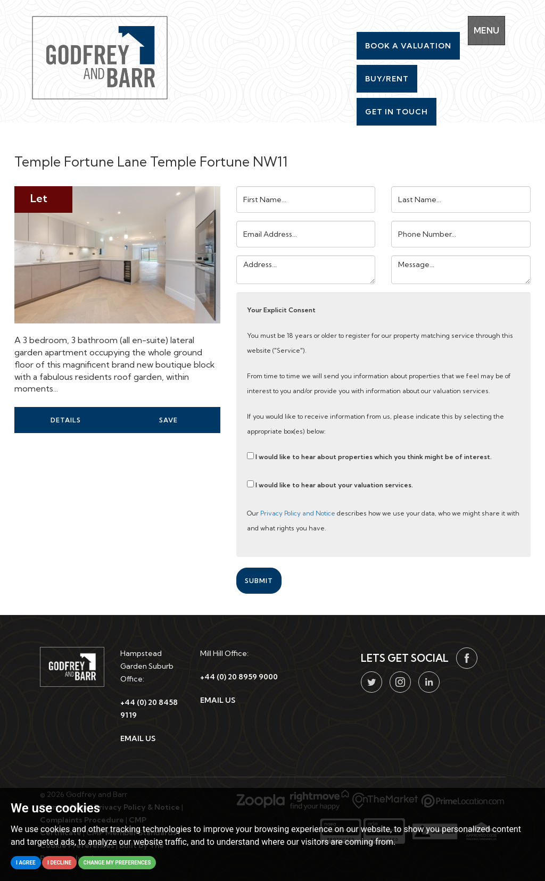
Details (66, 420)
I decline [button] (59, 863)
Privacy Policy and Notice (297, 513)
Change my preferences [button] (117, 863)
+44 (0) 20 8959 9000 (239, 676)
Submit (259, 581)
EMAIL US (137, 738)
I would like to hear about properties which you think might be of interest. (369, 456)
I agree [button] (26, 863)
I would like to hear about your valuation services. (330, 484)
